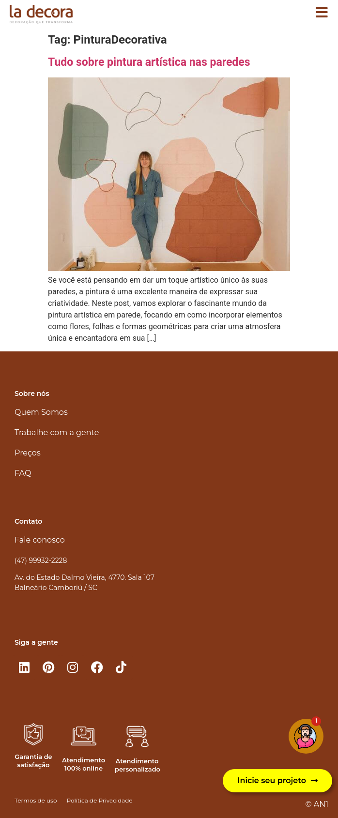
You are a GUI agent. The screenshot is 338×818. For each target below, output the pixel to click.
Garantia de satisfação (33, 761)
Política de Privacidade (99, 800)
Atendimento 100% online (83, 764)
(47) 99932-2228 (41, 560)
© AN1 (317, 804)
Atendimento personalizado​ (137, 765)
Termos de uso (36, 800)
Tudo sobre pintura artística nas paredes (149, 62)
